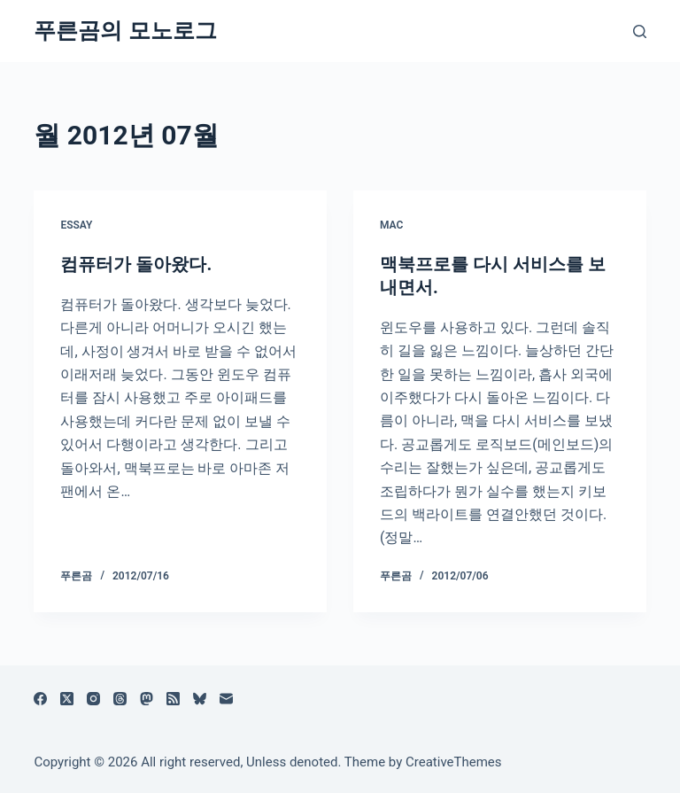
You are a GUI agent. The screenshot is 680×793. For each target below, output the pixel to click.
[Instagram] (93, 698)
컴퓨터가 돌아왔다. (136, 264)
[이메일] (226, 698)
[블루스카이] (199, 698)
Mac (391, 225)
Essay (76, 225)
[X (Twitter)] (66, 698)
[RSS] (173, 698)
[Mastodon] (146, 698)
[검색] (639, 31)
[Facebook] (40, 698)
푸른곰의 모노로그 (125, 30)
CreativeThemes (454, 762)
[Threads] (120, 698)
